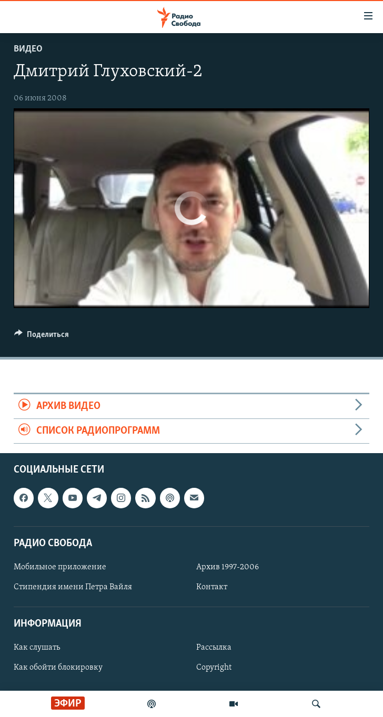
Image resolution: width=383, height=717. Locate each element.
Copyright (213, 668)
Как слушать (37, 648)
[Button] (41, 337)
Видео (28, 49)
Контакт (211, 587)
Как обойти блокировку (58, 668)
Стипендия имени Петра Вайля (73, 587)
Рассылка (213, 648)
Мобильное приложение (60, 567)
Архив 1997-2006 (227, 567)
